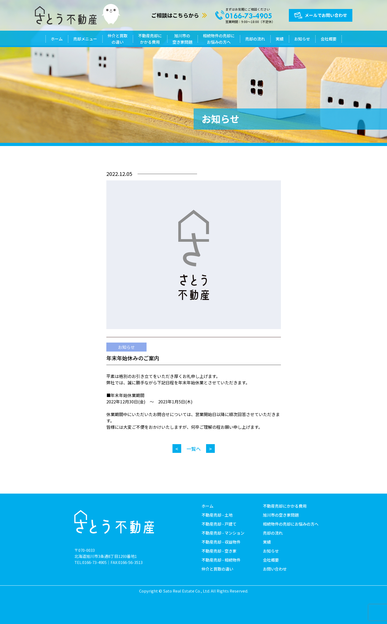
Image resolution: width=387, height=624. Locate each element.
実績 (280, 39)
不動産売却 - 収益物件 (221, 542)
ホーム (57, 39)
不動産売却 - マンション (223, 533)
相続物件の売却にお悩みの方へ (219, 39)
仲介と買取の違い (118, 39)
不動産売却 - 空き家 (219, 551)
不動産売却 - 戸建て (219, 524)
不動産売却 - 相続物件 (221, 560)
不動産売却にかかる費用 (150, 39)
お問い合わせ (275, 569)
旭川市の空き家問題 (182, 39)
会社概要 (328, 39)
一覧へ (193, 448)
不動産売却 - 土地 (217, 515)
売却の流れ (255, 39)
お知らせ (302, 39)
